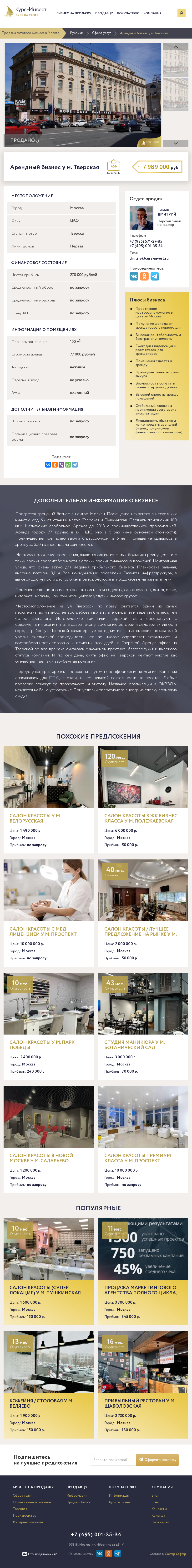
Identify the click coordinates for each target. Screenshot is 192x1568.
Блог (155, 1495)
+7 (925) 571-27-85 (146, 241)
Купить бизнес (120, 1502)
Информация (76, 1495)
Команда (158, 1515)
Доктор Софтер (175, 1554)
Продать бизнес (79, 1502)
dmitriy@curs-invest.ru (149, 258)
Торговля (20, 1509)
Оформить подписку (157, 1460)
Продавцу (104, 13)
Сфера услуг (101, 33)
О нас (156, 1502)
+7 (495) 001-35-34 (146, 246)
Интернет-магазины (28, 1522)
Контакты (159, 1509)
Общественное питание (32, 1502)
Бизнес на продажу (73, 13)
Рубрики (76, 33)
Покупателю (128, 13)
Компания (153, 13)
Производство (24, 1515)
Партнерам (160, 1522)
